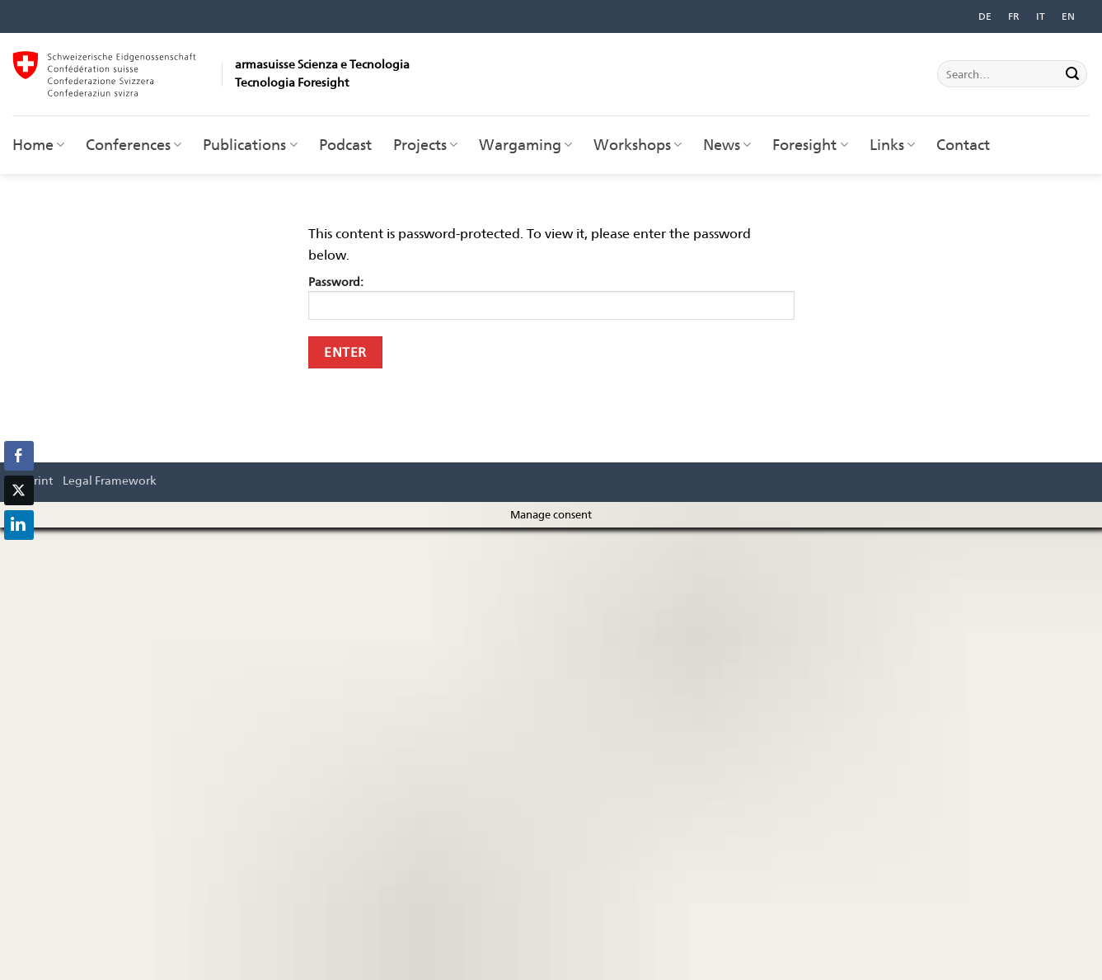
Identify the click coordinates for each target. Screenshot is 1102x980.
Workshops (637, 144)
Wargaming (525, 144)
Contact (963, 144)
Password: (551, 297)
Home (38, 144)
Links (892, 144)
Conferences (133, 144)
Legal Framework (110, 480)
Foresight (809, 144)
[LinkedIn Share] (19, 525)
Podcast (345, 144)
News (727, 144)
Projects (425, 144)
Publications (250, 144)
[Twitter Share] (19, 490)
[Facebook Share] (19, 456)
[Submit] (1072, 74)
